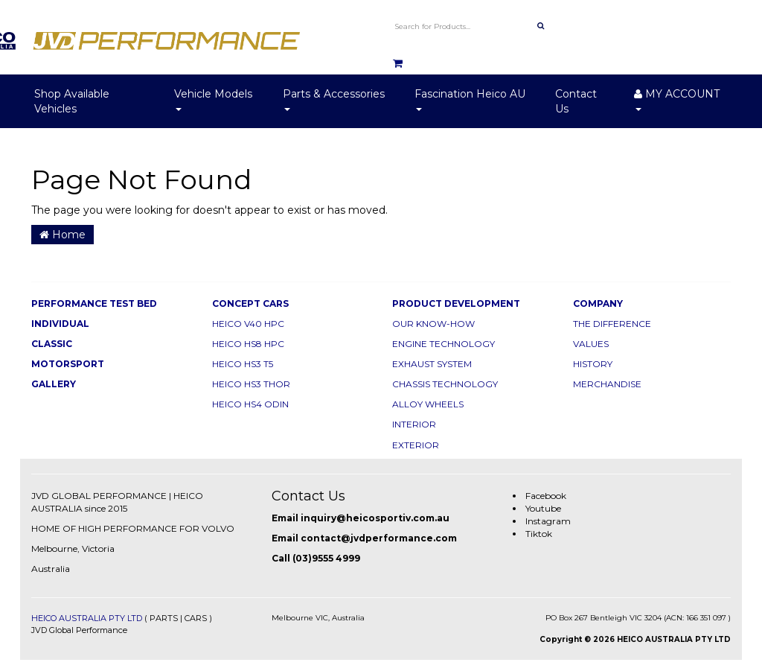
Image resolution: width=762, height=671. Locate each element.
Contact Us (576, 101)
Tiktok (538, 533)
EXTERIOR (415, 445)
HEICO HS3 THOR (251, 383)
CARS (196, 618)
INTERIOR (414, 424)
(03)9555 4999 (326, 558)
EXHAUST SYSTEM (432, 363)
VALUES (591, 343)
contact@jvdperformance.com (379, 538)
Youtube (543, 508)
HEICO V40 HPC (248, 323)
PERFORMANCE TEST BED (94, 303)
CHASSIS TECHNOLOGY (445, 383)
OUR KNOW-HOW (433, 323)
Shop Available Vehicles (71, 101)
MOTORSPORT (67, 363)
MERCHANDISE (607, 383)
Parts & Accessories (334, 99)
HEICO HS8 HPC (248, 343)
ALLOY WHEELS (428, 404)
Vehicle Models (213, 99)
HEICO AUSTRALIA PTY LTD (86, 618)
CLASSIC (51, 343)
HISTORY (592, 363)
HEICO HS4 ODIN (250, 404)
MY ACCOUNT (677, 99)
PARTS (164, 618)
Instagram (548, 521)
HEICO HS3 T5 (242, 363)
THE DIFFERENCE (612, 323)
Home (62, 234)
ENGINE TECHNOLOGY (443, 343)
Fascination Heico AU (469, 99)
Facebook (545, 495)
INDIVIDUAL (60, 323)
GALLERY (53, 383)
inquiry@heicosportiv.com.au (375, 518)
